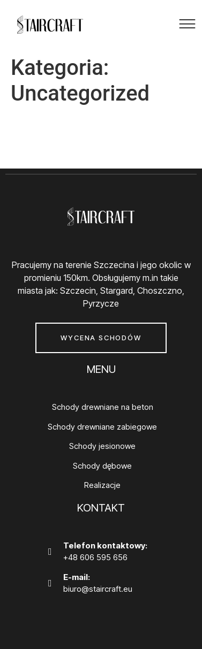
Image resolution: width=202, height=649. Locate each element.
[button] (188, 25)
